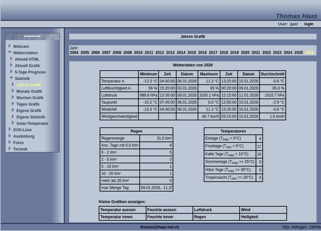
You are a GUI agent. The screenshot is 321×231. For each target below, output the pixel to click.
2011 (149, 52)
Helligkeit (249, 217)
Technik (20, 149)
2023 (277, 52)
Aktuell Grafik (27, 66)
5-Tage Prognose (30, 72)
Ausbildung (24, 136)
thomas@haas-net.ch (159, 227)
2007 (106, 52)
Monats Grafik (29, 91)
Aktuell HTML (27, 59)
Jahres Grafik (29, 85)
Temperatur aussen (118, 210)
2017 (213, 52)
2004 (74, 52)
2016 (202, 52)
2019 (234, 52)
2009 (127, 52)
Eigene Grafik (29, 110)
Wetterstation (25, 53)
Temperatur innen (116, 217)
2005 (85, 52)
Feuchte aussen (162, 210)
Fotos (18, 143)
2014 (181, 52)
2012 (159, 52)
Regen (200, 217)
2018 (223, 52)
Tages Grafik (28, 104)
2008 (117, 52)
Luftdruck (203, 210)
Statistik (22, 78)
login (309, 24)
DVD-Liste (22, 130)
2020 (245, 52)
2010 (138, 52)
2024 (288, 52)
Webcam (21, 46)
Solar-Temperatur (32, 123)
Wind (245, 210)
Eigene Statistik (31, 117)
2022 (266, 52)
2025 (298, 52)
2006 (95, 52)
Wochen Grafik (30, 98)
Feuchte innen (160, 217)
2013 (170, 52)
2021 (256, 52)
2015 (191, 52)
